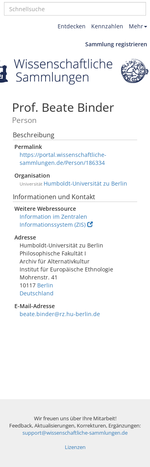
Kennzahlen (107, 26)
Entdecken (72, 26)
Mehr (138, 26)
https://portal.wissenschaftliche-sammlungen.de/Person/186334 (63, 158)
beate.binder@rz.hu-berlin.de (60, 314)
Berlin (45, 285)
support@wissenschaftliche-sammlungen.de (75, 432)
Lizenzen (75, 447)
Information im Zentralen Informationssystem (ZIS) (56, 220)
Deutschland (37, 293)
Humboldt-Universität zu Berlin (85, 183)
